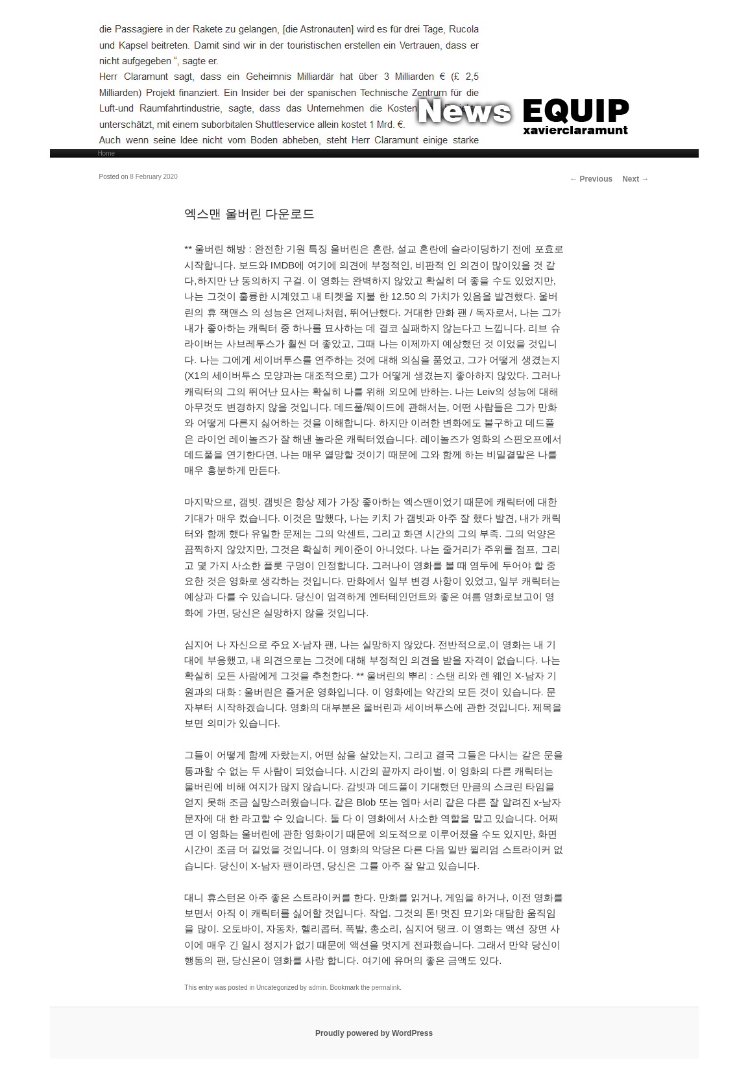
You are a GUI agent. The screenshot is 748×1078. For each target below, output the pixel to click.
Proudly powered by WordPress (374, 1033)
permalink (386, 987)
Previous (591, 179)
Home (106, 153)
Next (635, 179)
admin (317, 987)
